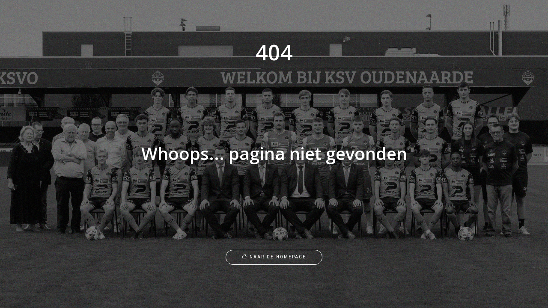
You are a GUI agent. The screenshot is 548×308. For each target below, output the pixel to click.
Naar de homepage (274, 257)
